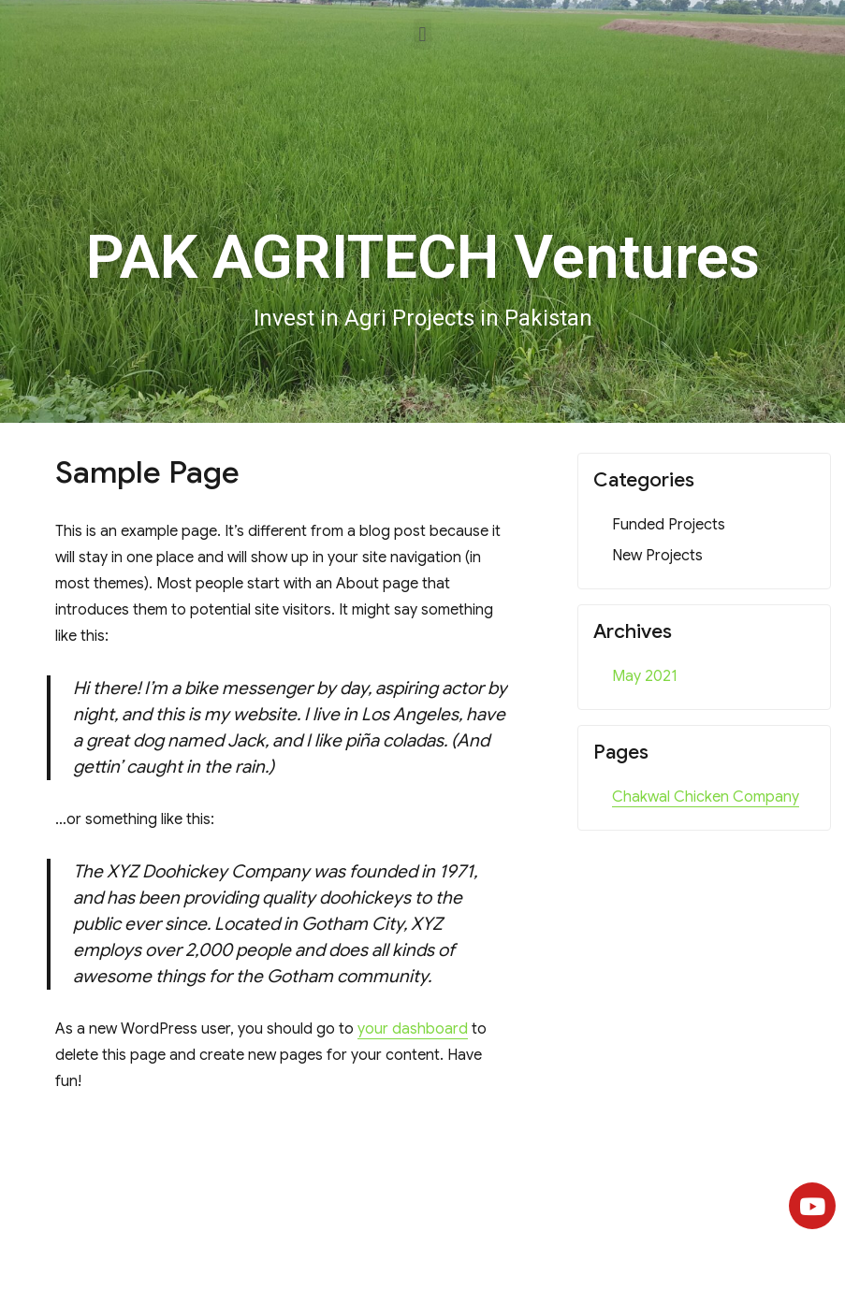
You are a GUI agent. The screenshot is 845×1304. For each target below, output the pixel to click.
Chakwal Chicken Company (705, 797)
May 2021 (644, 676)
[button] (422, 34)
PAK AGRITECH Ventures (423, 257)
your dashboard (412, 1029)
